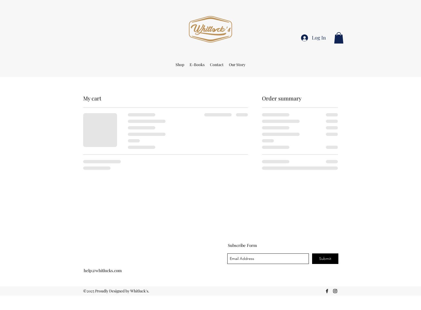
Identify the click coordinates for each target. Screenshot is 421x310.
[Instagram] (335, 291)
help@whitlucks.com (103, 270)
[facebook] (327, 291)
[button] (339, 38)
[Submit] (325, 258)
